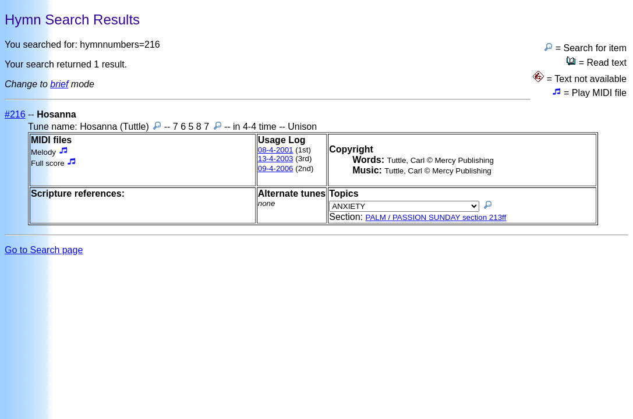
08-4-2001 (275, 149)
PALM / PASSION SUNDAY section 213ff (436, 217)
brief (59, 84)
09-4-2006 (275, 168)
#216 (15, 114)
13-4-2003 (275, 158)
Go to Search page (44, 250)
